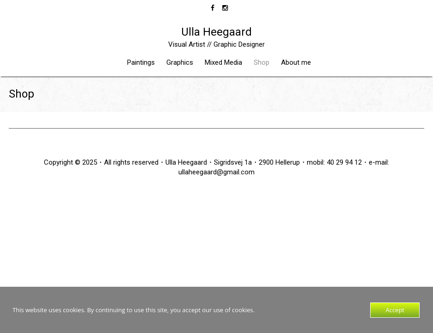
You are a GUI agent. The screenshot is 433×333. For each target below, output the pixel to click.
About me (296, 62)
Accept (394, 310)
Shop (261, 62)
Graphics (179, 62)
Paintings (141, 62)
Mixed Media (223, 62)
